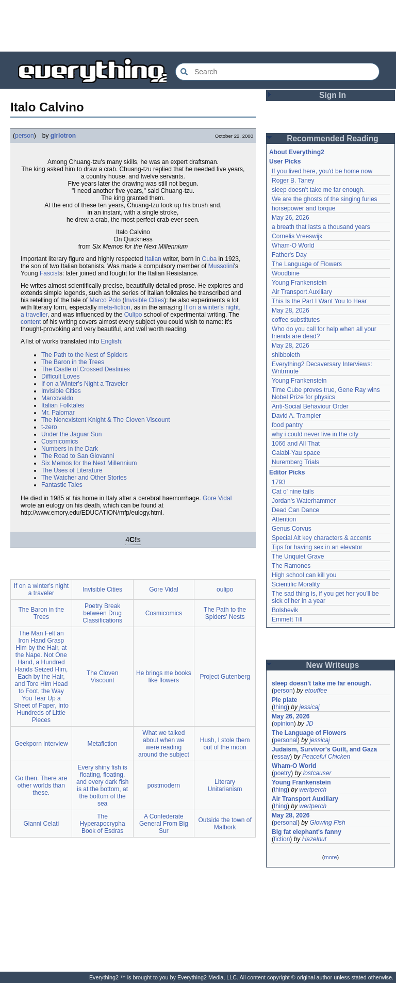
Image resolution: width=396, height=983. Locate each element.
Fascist (49, 273)
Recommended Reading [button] (332, 138)
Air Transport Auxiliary (302, 292)
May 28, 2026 (290, 310)
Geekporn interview (41, 743)
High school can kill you (304, 575)
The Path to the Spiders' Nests (225, 613)
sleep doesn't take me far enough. (318, 189)
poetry (282, 773)
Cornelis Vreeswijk (297, 236)
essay (282, 756)
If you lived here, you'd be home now (322, 171)
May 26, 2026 (290, 217)
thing (280, 707)
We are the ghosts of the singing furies (324, 199)
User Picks (285, 161)
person (24, 135)
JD (310, 723)
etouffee (316, 690)
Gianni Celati (41, 823)
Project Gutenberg (225, 676)
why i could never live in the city (315, 434)
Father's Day (289, 254)
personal (286, 740)
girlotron (63, 135)
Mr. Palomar (58, 412)
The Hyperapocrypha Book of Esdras (102, 823)
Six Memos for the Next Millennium (89, 463)
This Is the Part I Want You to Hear (319, 301)
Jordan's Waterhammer (304, 500)
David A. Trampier (296, 415)
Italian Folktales (62, 405)
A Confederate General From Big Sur (163, 823)
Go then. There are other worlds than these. (41, 785)
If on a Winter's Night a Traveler (84, 383)
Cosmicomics (59, 441)
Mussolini (221, 266)
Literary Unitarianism (225, 785)
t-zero (49, 427)
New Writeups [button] (332, 665)
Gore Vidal (217, 498)
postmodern (163, 785)
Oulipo (133, 314)
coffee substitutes (296, 319)
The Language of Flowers (307, 264)
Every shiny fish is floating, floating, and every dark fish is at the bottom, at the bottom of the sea (102, 785)
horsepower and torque (303, 208)
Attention (284, 519)
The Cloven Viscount (102, 676)
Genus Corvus (291, 528)
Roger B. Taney (293, 180)
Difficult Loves (60, 376)
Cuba (209, 259)
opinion (284, 723)
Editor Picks (287, 472)
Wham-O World (293, 245)
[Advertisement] (198, 26)
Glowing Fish (327, 822)
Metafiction (103, 743)
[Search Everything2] (277, 71)
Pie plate (284, 699)
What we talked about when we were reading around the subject (163, 743)
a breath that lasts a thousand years (321, 227)
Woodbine (286, 273)
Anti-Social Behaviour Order (310, 406)
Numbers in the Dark (69, 448)
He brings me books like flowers (163, 676)
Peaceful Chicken (326, 756)
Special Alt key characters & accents (321, 538)
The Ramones (291, 565)
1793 (279, 482)
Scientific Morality (296, 584)
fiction (282, 839)
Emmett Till (287, 619)
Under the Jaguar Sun (71, 434)
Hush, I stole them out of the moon (225, 743)
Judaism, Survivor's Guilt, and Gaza (324, 749)
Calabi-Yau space (296, 452)
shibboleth (286, 354)
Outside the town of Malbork (224, 823)
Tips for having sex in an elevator (317, 547)
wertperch (312, 789)
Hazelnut (314, 839)
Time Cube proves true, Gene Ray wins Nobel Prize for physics (327, 393)
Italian (153, 259)
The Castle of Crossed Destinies (85, 369)
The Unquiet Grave (298, 556)
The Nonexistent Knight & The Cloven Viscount (105, 419)
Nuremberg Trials (295, 462)
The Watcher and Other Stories (84, 477)
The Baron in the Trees (72, 362)
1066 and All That (296, 443)
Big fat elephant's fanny (306, 831)
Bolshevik (285, 610)
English (111, 341)
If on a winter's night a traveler (41, 589)
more (330, 857)
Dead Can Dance (295, 510)
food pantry (287, 425)
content (31, 321)
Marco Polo (105, 300)
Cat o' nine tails (293, 491)
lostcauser (317, 773)
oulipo (225, 589)
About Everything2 (296, 152)
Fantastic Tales (61, 484)
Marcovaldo (57, 398)
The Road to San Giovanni (77, 456)
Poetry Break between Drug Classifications (102, 613)
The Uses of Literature (72, 470)
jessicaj (309, 707)
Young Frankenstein (299, 282)
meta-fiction (114, 307)
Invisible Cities (144, 300)
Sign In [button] (332, 95)
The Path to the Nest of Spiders (84, 354)
